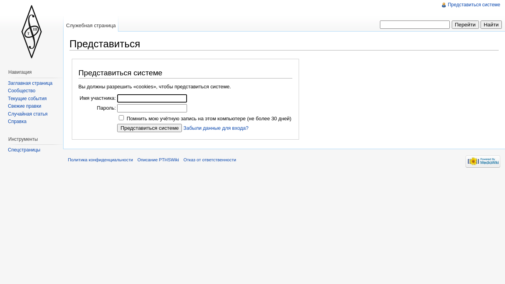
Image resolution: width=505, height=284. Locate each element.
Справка (17, 121)
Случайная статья (27, 114)
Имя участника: (98, 98)
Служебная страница (91, 25)
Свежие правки (24, 106)
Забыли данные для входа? (216, 128)
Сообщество (22, 90)
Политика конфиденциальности (100, 159)
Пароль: (106, 108)
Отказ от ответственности (209, 159)
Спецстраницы (24, 150)
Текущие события (27, 98)
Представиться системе (474, 4)
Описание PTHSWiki (158, 159)
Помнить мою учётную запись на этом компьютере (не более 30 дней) (209, 118)
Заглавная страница (30, 83)
